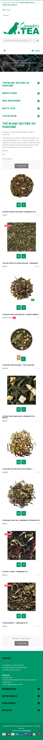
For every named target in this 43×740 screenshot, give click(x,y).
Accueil (20, 60)
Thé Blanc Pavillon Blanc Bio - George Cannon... (20, 314)
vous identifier (26, 2)
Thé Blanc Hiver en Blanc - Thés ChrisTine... (18, 365)
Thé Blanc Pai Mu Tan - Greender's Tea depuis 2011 (21, 520)
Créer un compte (9, 5)
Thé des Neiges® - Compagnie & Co (14, 623)
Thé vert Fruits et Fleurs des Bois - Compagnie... (20, 263)
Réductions (9, 93)
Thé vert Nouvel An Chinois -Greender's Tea (19, 212)
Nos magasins (11, 101)
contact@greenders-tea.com (12, 684)
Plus (3, 154)
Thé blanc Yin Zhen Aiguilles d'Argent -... (18, 469)
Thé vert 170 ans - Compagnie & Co (15, 572)
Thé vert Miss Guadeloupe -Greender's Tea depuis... (18, 417)
